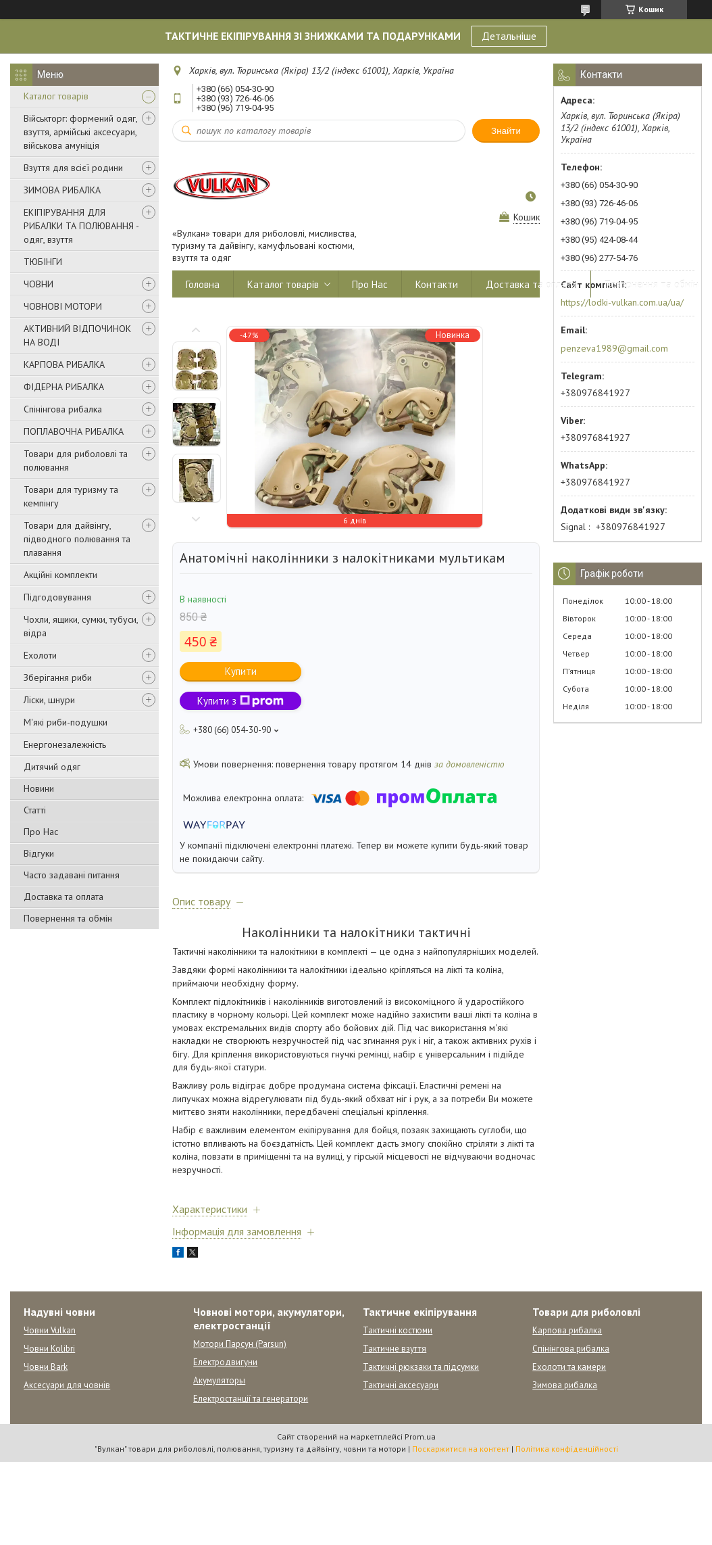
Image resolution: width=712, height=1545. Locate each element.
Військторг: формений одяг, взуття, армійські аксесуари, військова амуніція (80, 131)
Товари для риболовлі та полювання (76, 460)
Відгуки (39, 853)
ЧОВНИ (38, 284)
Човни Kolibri (49, 1348)
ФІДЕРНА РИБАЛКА (64, 387)
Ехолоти (40, 655)
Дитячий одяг (52, 767)
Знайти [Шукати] (506, 131)
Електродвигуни (225, 1362)
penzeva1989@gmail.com (614, 348)
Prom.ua (420, 1436)
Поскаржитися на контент (460, 1449)
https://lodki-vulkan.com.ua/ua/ (622, 302)
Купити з (240, 700)
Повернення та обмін (68, 918)
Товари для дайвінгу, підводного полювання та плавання (77, 538)
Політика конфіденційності (566, 1449)
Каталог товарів (56, 96)
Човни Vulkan (50, 1330)
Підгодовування (57, 597)
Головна (203, 284)
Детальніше (509, 36)
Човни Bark (46, 1367)
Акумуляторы (219, 1380)
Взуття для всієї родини (73, 168)
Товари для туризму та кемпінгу (71, 496)
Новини (39, 788)
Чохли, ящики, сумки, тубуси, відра (81, 626)
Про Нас (41, 832)
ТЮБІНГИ (43, 262)
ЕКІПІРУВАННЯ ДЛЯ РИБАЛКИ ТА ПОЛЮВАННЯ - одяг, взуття (81, 225)
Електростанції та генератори (250, 1398)
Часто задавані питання (72, 875)
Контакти (436, 284)
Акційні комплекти (60, 575)
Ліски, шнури (49, 700)
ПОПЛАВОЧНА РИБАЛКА (74, 431)
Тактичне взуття (394, 1348)
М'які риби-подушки (65, 722)
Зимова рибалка (564, 1385)
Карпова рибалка (567, 1330)
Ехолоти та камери (569, 1367)
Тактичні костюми (397, 1330)
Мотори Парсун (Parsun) (239, 1344)
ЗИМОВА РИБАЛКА (62, 190)
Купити (241, 671)
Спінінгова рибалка (63, 409)
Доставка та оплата (63, 896)
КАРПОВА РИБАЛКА (64, 364)
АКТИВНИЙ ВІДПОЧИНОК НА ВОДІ (77, 335)
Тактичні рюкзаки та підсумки (421, 1367)
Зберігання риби (58, 677)
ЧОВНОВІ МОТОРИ (63, 306)
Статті (35, 810)
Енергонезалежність (65, 744)
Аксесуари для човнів (67, 1385)
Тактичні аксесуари (400, 1385)
